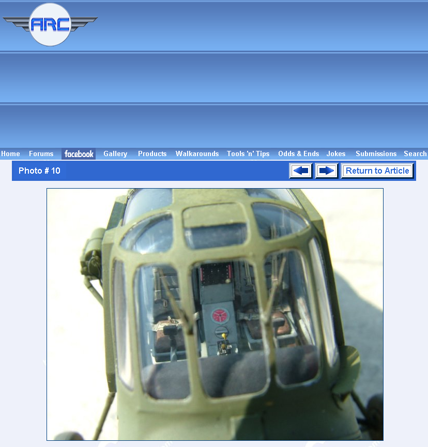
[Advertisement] (265, 74)
